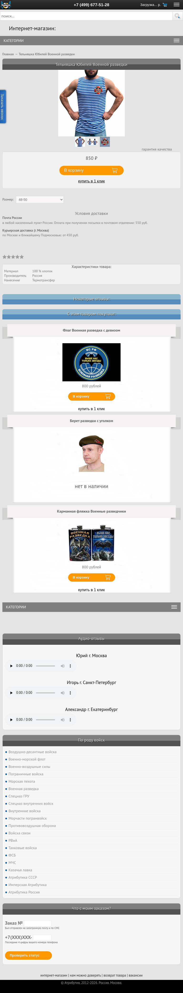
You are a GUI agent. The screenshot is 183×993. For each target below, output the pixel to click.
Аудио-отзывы (91, 638)
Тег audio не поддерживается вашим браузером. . (40, 666)
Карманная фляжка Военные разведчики (91, 511)
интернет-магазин (54, 975)
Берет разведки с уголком (91, 420)
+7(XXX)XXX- (28, 937)
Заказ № (28, 923)
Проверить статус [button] (25, 955)
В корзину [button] (74, 170)
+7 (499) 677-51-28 (91, 4)
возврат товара (114, 975)
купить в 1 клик (91, 181)
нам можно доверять (85, 975)
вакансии (135, 975)
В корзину (81, 396)
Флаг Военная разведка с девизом (91, 330)
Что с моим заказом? (91, 908)
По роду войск (91, 740)
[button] (178, 15)
